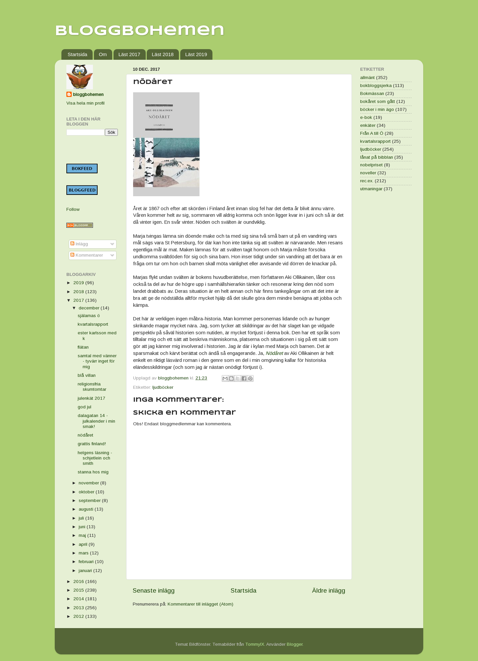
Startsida (77, 54)
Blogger (294, 644)
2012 (79, 616)
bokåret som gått (377, 101)
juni (83, 526)
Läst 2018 (163, 54)
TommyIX (254, 644)
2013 (79, 607)
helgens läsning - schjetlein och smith (95, 458)
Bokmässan (372, 93)
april (84, 544)
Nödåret (274, 353)
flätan (83, 347)
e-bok (366, 117)
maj (83, 535)
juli (82, 518)
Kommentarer (86, 255)
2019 (79, 282)
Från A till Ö (371, 133)
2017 (79, 300)
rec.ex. (366, 180)
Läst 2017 (129, 54)
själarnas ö (89, 315)
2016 (79, 581)
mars (84, 552)
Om (103, 54)
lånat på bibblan (376, 157)
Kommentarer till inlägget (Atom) (200, 604)
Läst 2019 (196, 54)
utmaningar (371, 188)
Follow (73, 209)
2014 (79, 598)
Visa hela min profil (85, 103)
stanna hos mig (93, 471)
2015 (79, 590)
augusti (87, 509)
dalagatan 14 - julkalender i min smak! (96, 421)
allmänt (367, 77)
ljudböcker (162, 387)
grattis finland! (92, 443)
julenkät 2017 (91, 398)
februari (87, 561)
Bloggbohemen (140, 31)
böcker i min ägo (377, 109)
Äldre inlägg (328, 590)
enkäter (367, 125)
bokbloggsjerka (376, 85)
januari (86, 570)
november (89, 482)
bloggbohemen (88, 94)
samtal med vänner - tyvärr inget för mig (97, 361)
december (90, 307)
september (90, 500)
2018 (79, 291)
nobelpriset (371, 164)
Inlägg (79, 243)
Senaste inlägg (154, 590)
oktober (87, 491)
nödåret (85, 435)
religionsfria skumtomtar (92, 386)
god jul (84, 406)
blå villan (87, 375)
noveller (368, 172)
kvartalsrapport (93, 324)
